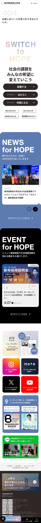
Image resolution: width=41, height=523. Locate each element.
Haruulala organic (29, 513)
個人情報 (17, 466)
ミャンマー (19, 515)
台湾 (31, 516)
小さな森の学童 (18, 506)
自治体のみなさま (10, 116)
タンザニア (30, 515)
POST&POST (15, 499)
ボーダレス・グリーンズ (16, 503)
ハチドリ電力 (24, 499)
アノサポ (18, 502)
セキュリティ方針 (29, 466)
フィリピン (34, 515)
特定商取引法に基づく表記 (20, 468)
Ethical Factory (34, 513)
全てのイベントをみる (19, 314)
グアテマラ (23, 515)
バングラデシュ (15, 515)
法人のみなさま (28, 111)
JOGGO (17, 513)
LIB (19, 513)
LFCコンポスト (20, 499)
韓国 (29, 516)
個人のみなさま (11, 111)
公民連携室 (14, 509)
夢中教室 (14, 506)
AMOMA (14, 513)
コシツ (14, 510)
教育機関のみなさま (28, 116)
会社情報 (9, 466)
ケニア (26, 516)
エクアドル (27, 515)
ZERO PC (14, 502)
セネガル (23, 516)
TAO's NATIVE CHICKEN (16, 514)
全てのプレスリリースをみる (19, 218)
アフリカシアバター (23, 513)
